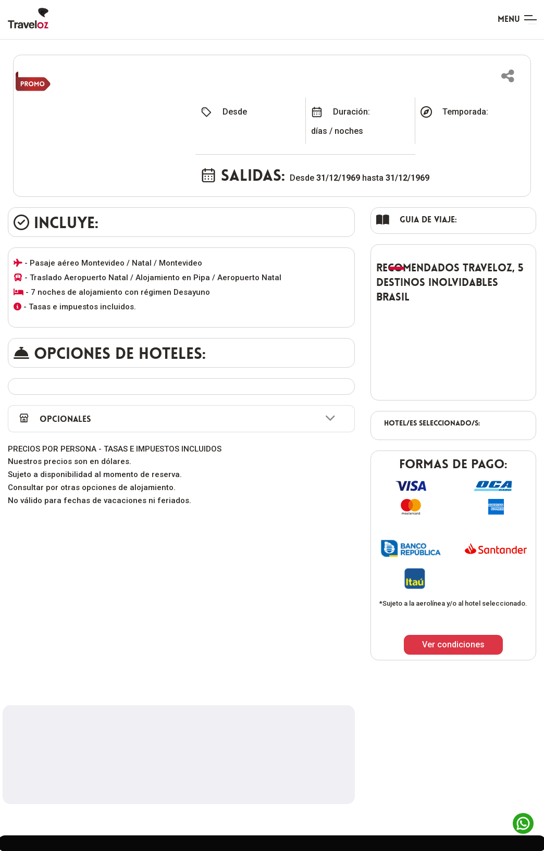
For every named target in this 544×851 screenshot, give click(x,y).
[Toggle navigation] (517, 19)
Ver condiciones (453, 644)
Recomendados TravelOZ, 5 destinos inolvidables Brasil (450, 282)
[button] (508, 76)
